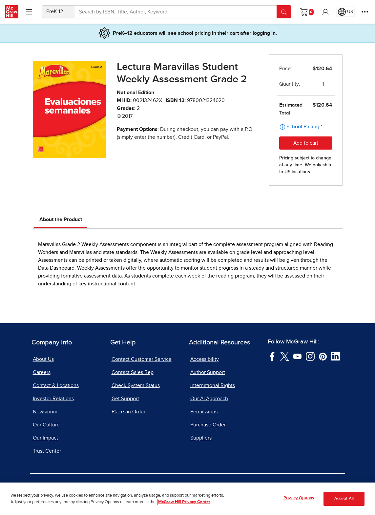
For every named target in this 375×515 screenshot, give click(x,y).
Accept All (344, 499)
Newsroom (45, 411)
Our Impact (45, 438)
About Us (43, 359)
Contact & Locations (56, 385)
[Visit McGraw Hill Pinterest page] (322, 356)
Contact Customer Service (142, 359)
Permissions (204, 411)
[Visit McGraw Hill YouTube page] (297, 356)
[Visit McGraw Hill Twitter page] (284, 356)
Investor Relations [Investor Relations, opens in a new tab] (53, 398)
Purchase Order (208, 424)
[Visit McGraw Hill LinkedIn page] (335, 356)
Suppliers (201, 438)
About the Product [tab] (60, 219)
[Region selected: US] (345, 12)
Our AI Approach (209, 398)
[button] (325, 11)
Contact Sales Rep (133, 372)
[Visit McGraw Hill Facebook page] (272, 356)
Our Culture (46, 424)
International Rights (212, 385)
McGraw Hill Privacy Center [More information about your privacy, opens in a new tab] (184, 502)
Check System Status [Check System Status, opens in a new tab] (136, 385)
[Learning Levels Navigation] (29, 12)
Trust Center (47, 451)
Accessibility (204, 359)
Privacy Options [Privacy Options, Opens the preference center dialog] (298, 499)
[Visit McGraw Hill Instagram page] (310, 356)
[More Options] (364, 11)
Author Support (207, 372)
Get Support (125, 398)
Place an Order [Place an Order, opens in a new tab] (128, 411)
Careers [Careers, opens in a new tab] (42, 372)
